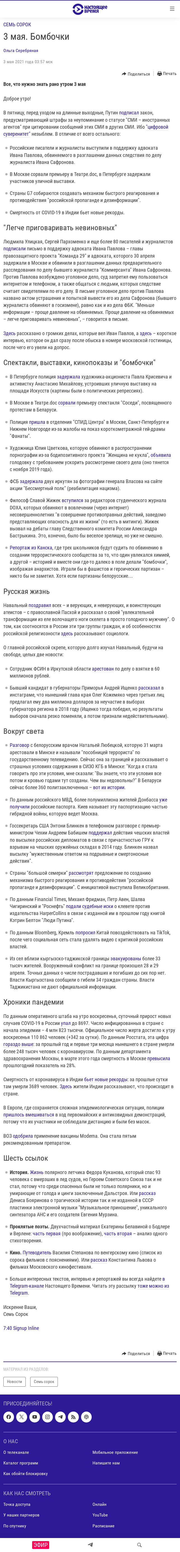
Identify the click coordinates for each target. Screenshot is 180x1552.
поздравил (40, 605)
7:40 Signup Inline (21, 1328)
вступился (72, 500)
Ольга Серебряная (20, 50)
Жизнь (37, 1172)
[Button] (136, 74)
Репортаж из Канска (31, 548)
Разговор (19, 745)
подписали (14, 248)
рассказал (149, 688)
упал (66, 1023)
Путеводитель (37, 1252)
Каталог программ (20, 1463)
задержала (68, 377)
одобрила (23, 1136)
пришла (37, 422)
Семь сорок (17, 24)
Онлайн (99, 1504)
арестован (103, 669)
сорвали (66, 403)
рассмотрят (81, 873)
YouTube (100, 1515)
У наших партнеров (21, 1515)
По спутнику (14, 1525)
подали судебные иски (89, 906)
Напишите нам (106, 1463)
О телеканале (16, 1452)
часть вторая (118, 1233)
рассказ (147, 1193)
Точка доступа (16, 1504)
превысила (158, 1058)
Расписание (104, 1525)
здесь (146, 333)
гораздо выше (18, 1044)
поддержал (100, 833)
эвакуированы (125, 958)
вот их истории (108, 787)
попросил (85, 932)
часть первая (47, 1233)
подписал (129, 113)
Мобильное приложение (115, 1452)
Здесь (9, 333)
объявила (161, 455)
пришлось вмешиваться (28, 1115)
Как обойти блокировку (25, 1473)
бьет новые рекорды (105, 1079)
